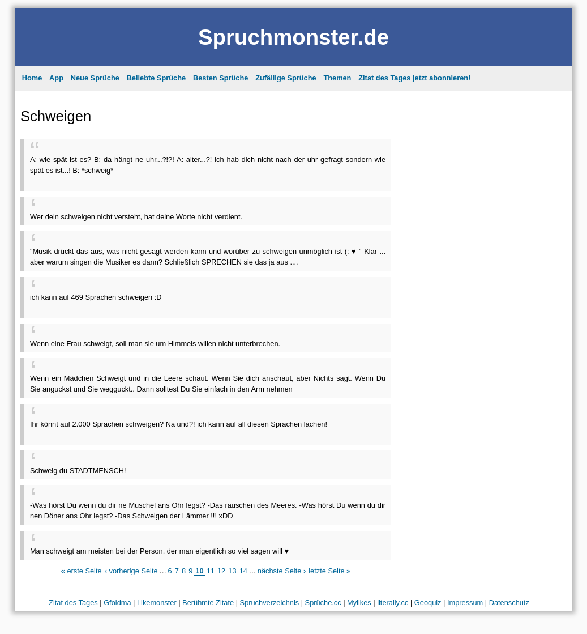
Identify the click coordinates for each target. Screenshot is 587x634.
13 (232, 571)
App (56, 78)
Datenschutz (509, 602)
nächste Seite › (282, 571)
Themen (337, 78)
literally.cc (392, 602)
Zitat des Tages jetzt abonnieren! (414, 78)
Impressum (465, 602)
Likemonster (157, 602)
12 (221, 571)
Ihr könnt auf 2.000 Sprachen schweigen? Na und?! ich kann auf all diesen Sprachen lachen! (178, 424)
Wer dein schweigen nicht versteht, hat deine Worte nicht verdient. (136, 216)
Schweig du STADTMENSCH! (78, 470)
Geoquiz (428, 602)
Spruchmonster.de (293, 37)
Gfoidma (117, 602)
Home (32, 78)
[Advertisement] (162, 180)
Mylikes (359, 602)
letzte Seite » (329, 571)
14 (243, 571)
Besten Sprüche (220, 78)
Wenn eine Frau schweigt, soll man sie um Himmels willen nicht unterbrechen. (155, 343)
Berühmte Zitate (208, 602)
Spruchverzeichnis (269, 602)
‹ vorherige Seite (131, 571)
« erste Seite (81, 571)
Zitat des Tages (73, 602)
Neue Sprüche (95, 78)
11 (211, 571)
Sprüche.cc (323, 602)
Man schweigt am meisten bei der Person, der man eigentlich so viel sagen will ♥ (159, 551)
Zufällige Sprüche (285, 78)
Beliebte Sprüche (156, 78)
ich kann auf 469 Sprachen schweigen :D (96, 297)
